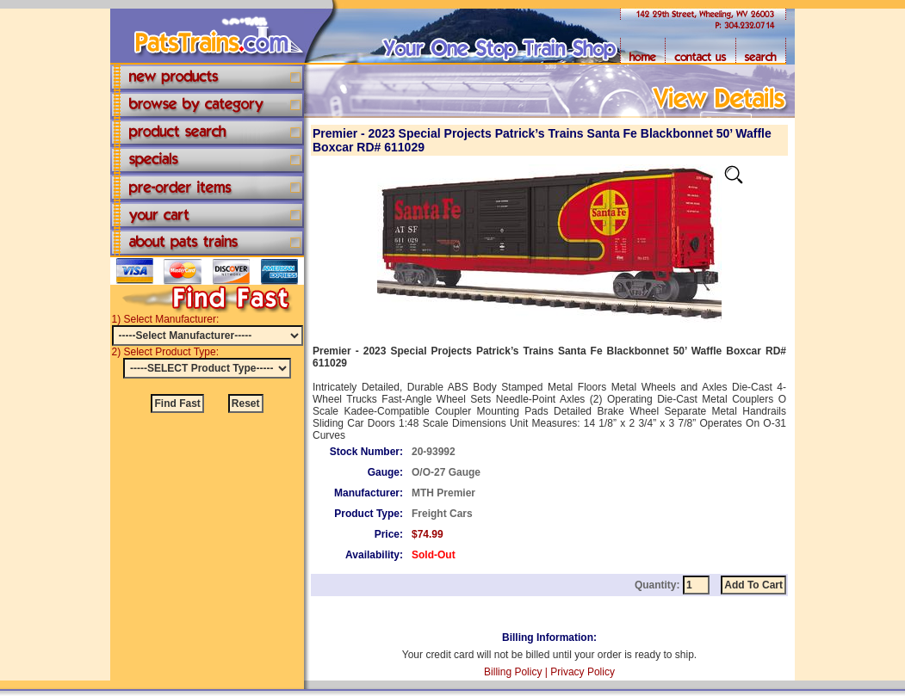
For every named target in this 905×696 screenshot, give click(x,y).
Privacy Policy (582, 672)
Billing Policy (513, 672)
